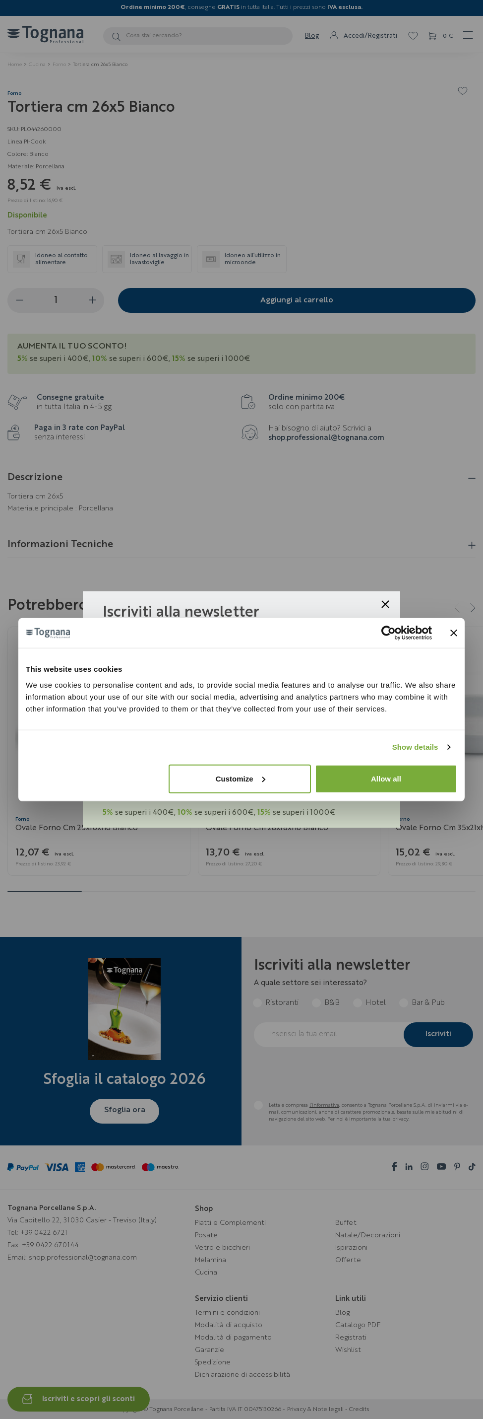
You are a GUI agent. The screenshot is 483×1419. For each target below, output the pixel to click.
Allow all (386, 778)
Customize (240, 778)
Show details (415, 747)
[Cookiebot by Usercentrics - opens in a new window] (388, 633)
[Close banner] (453, 633)
